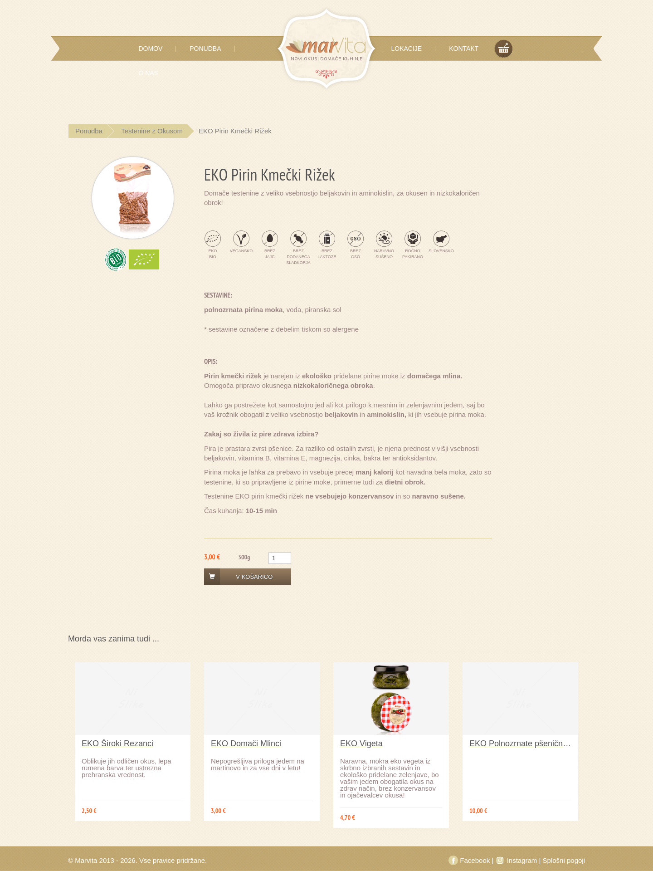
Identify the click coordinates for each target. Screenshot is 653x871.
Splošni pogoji (564, 860)
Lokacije (406, 48)
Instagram (517, 860)
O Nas (148, 73)
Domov (150, 48)
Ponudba (205, 48)
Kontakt (463, 48)
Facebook (470, 860)
